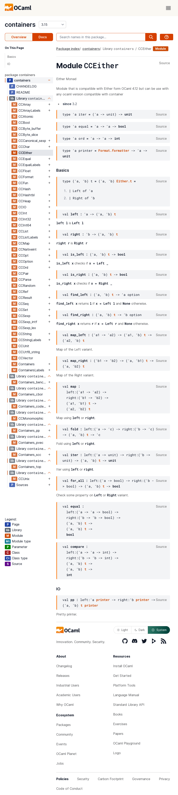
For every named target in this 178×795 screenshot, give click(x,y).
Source (164, 63)
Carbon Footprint (111, 779)
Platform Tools (124, 685)
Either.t (124, 181)
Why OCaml (65, 705)
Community (64, 734)
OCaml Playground (126, 743)
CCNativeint (27, 249)
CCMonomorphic (30, 418)
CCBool (24, 123)
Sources (22, 485)
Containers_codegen (32, 406)
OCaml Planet (66, 754)
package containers (20, 75)
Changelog (64, 666)
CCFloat (24, 171)
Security (83, 779)
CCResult (25, 298)
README (23, 92)
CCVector (25, 358)
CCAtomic (25, 117)
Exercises (120, 724)
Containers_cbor (30, 394)
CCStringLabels (29, 340)
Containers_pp (29, 430)
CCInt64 (24, 225)
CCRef (23, 292)
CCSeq (23, 304)
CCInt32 (24, 219)
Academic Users (68, 695)
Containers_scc (29, 455)
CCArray (24, 104)
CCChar (24, 147)
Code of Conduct (69, 789)
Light (122, 630)
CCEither (25, 153)
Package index (68, 49)
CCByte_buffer (29, 129)
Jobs (60, 763)
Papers (118, 734)
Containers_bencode (32, 382)
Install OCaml (123, 666)
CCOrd (23, 267)
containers (20, 24)
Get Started (122, 676)
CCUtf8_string (29, 352)
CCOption (25, 261)
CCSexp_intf (27, 322)
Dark (140, 630)
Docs (43, 37)
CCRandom (26, 286)
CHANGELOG (26, 86)
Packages (63, 725)
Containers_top (29, 467)
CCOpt (23, 255)
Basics (11, 56)
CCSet (23, 310)
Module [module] (160, 48)
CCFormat (26, 177)
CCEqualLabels (29, 165)
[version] (52, 24)
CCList (23, 231)
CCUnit (23, 346)
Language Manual (126, 695)
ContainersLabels (31, 370)
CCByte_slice (28, 135)
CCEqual (24, 159)
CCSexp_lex (27, 328)
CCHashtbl (26, 195)
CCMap (24, 243)
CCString (25, 334)
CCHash (24, 189)
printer (103, 600)
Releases (63, 676)
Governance (141, 779)
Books (118, 714)
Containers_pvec (30, 443)
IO (8, 64)
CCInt (22, 213)
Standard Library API (128, 705)
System (159, 630)
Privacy (164, 779)
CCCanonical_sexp (32, 141)
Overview (18, 37)
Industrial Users (67, 685)
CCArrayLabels (29, 110)
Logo (117, 753)
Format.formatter (113, 150)
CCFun (23, 183)
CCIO (22, 207)
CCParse (24, 280)
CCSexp (24, 316)
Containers (26, 364)
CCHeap (24, 201)
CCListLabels (28, 237)
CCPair (23, 274)
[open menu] (168, 8)
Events (61, 744)
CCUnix (24, 479)
